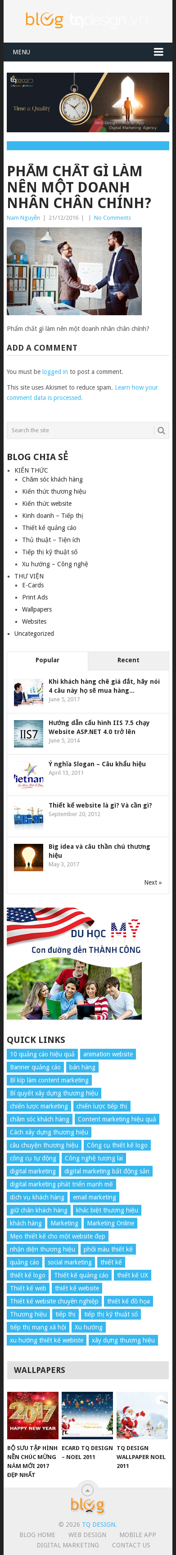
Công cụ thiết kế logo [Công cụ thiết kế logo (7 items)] (117, 1145)
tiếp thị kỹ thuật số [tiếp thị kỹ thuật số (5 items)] (111, 1314)
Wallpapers (37, 609)
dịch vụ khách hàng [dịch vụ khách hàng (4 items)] (37, 1197)
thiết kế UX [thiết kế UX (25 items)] (132, 1275)
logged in (55, 371)
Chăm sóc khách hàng (52, 479)
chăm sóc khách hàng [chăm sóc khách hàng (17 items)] (39, 1119)
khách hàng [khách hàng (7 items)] (26, 1223)
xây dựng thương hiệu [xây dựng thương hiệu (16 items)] (123, 1340)
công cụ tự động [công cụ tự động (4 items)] (33, 1158)
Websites (34, 621)
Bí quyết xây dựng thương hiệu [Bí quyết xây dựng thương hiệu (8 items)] (54, 1093)
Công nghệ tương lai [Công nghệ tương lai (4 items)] (94, 1158)
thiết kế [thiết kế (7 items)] (111, 1262)
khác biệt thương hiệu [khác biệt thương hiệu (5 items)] (107, 1210)
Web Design (87, 1534)
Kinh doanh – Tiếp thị (52, 515)
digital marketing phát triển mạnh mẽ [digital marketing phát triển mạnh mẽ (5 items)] (61, 1184)
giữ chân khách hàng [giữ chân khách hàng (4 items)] (39, 1210)
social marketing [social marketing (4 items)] (70, 1262)
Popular (47, 660)
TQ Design (98, 1524)
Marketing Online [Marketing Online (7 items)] (110, 1223)
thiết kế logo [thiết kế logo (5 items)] (27, 1275)
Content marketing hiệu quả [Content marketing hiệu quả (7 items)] (117, 1119)
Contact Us (131, 1545)
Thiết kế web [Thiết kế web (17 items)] (28, 1288)
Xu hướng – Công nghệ (55, 564)
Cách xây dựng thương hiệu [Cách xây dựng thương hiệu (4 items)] (49, 1132)
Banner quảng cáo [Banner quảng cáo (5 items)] (35, 1067)
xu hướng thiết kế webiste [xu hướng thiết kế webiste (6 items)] (46, 1340)
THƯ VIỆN (29, 576)
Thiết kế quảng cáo (49, 527)
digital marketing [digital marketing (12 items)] (33, 1171)
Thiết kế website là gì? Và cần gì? (100, 805)
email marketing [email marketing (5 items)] (94, 1197)
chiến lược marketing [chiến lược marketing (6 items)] (39, 1106)
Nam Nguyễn (23, 217)
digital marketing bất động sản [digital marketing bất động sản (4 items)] (106, 1171)
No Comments (112, 217)
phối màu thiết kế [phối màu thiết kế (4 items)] (108, 1249)
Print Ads (35, 597)
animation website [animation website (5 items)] (108, 1054)
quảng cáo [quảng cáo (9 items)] (24, 1262)
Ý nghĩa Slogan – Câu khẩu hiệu (97, 764)
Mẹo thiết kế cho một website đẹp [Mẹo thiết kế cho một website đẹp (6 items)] (57, 1236)
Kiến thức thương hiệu (54, 491)
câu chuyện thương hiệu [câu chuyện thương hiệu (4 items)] (44, 1145)
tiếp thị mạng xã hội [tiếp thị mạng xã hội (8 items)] (38, 1327)
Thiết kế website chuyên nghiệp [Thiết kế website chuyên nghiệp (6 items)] (54, 1301)
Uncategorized (34, 633)
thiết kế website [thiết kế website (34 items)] (77, 1288)
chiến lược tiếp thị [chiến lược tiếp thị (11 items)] (102, 1106)
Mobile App (137, 1534)
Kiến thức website (47, 503)
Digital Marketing (67, 1545)
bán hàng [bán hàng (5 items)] (82, 1067)
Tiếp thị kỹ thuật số (49, 552)
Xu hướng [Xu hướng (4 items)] (89, 1327)
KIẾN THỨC (31, 470)
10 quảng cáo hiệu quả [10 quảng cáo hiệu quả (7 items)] (42, 1054)
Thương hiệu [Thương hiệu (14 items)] (28, 1314)
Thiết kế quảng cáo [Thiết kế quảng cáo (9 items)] (81, 1275)
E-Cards (33, 585)
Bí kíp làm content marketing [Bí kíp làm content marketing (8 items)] (49, 1080)
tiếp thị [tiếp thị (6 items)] (65, 1314)
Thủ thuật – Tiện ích (51, 539)
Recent (128, 660)
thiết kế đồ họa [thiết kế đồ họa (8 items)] (128, 1301)
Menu (21, 52)
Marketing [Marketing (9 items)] (64, 1223)
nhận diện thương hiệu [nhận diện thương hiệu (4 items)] (42, 1249)
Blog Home (37, 1534)
